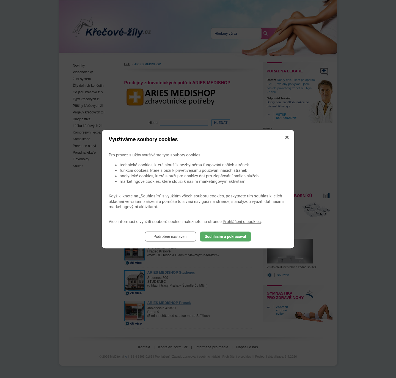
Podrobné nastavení (170, 236)
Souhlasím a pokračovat (225, 236)
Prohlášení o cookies (242, 221)
